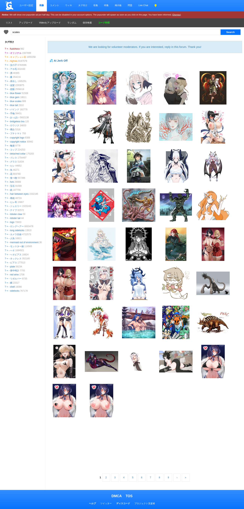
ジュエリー (16, 206)
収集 (95, 5)
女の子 (13, 65)
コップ (13, 149)
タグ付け (82, 5)
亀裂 (12, 145)
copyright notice (18, 141)
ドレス (13, 157)
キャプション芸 (18, 57)
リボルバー (16, 278)
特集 (106, 5)
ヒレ (12, 165)
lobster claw (16, 214)
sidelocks (14, 290)
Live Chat (143, 5)
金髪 (12, 85)
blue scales (16, 101)
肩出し (13, 81)
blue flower (15, 93)
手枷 (12, 113)
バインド (14, 109)
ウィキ (68, 5)
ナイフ (13, 210)
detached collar (18, 153)
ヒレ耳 (13, 202)
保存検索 (87, 22)
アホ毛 (13, 69)
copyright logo (17, 137)
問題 (130, 5)
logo (12, 222)
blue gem (14, 97)
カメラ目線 (16, 234)
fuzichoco (15, 48)
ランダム (71, 22)
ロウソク (14, 125)
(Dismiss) (176, 15)
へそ (12, 250)
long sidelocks (17, 230)
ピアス (13, 262)
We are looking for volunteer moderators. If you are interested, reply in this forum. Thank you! (144, 46)
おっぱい (14, 117)
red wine (14, 274)
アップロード (26, 22)
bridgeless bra (17, 121)
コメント (54, 5)
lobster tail (15, 218)
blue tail (14, 105)
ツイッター (106, 503)
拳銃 (12, 198)
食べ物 (13, 178)
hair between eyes (19, 194)
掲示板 (118, 5)
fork (12, 182)
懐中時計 (14, 270)
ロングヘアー (17, 226)
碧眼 (12, 89)
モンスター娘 (17, 246)
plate (12, 266)
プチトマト (16, 133)
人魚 (12, 238)
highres (14, 61)
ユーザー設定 (26, 5)
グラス (13, 161)
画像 (41, 5)
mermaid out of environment (24, 242)
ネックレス (16, 258)
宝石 (12, 186)
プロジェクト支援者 (144, 503)
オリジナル (16, 53)
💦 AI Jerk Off (58, 60)
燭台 (12, 129)
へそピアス (16, 254)
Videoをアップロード (50, 22)
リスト (9, 22)
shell (12, 286)
